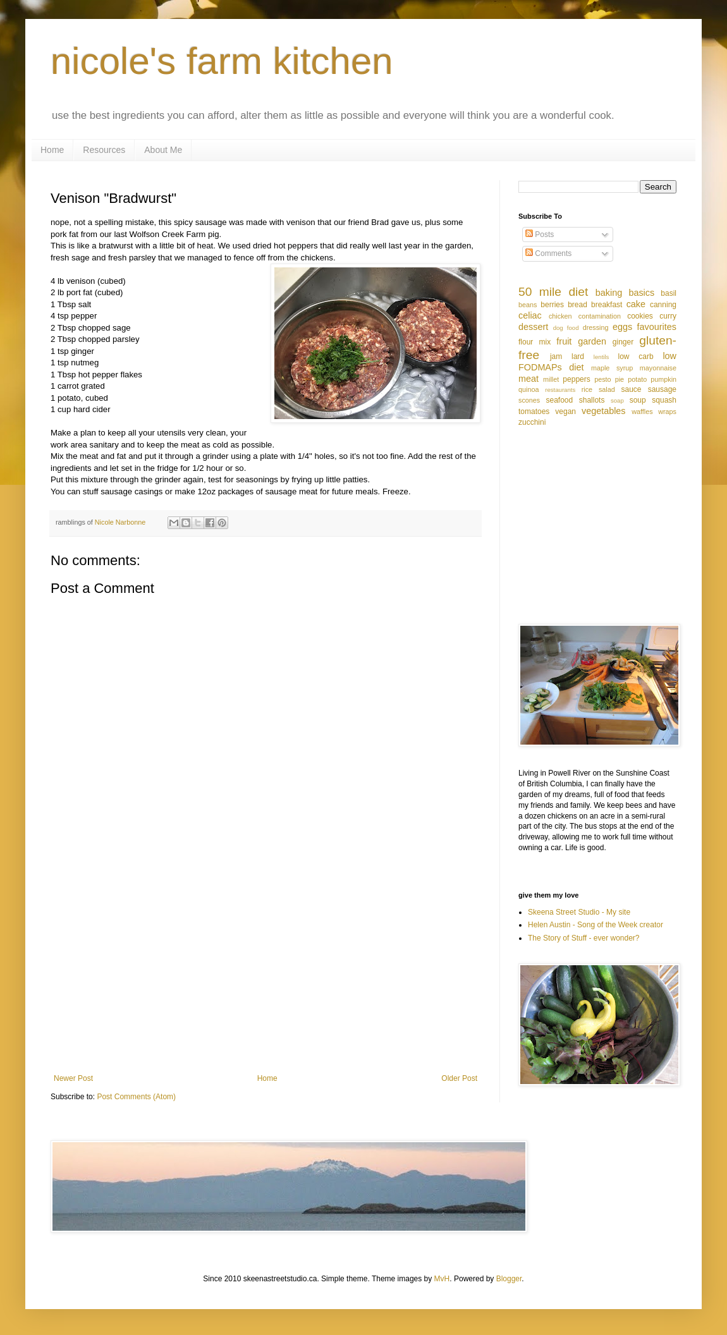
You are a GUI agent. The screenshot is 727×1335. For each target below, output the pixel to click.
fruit (563, 341)
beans (527, 304)
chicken (560, 316)
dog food (566, 327)
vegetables (604, 411)
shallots (592, 400)
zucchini (532, 422)
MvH (442, 1278)
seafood (559, 400)
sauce (631, 389)
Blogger (509, 1278)
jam (556, 356)
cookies (640, 316)
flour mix (534, 342)
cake (635, 304)
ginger (623, 342)
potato (637, 379)
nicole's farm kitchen (222, 61)
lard (577, 356)
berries (552, 304)
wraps (667, 411)
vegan (565, 411)
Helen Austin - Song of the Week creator (595, 924)
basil (668, 293)
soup (638, 400)
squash (664, 400)
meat (528, 379)
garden (592, 341)
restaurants (560, 389)
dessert (533, 327)
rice (587, 389)
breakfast (606, 304)
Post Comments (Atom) (136, 1096)
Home (52, 150)
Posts (539, 234)
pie (619, 379)
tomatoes (533, 411)
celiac (530, 315)
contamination (599, 316)
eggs (622, 327)
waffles (642, 411)
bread (577, 304)
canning (663, 304)
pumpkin (663, 379)
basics (641, 293)
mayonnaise (658, 368)
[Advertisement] (265, 969)
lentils (601, 356)
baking (609, 293)
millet (551, 379)
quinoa (528, 389)
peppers (576, 379)
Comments (548, 253)
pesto (602, 379)
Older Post (459, 1078)
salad (607, 389)
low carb (635, 356)
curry (667, 316)
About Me (163, 150)
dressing (596, 327)
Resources (104, 150)
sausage (662, 389)
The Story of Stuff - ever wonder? (584, 938)
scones (529, 400)
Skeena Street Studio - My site (579, 912)
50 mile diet (553, 291)
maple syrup (612, 368)
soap (617, 400)
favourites (656, 327)
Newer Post (73, 1078)
